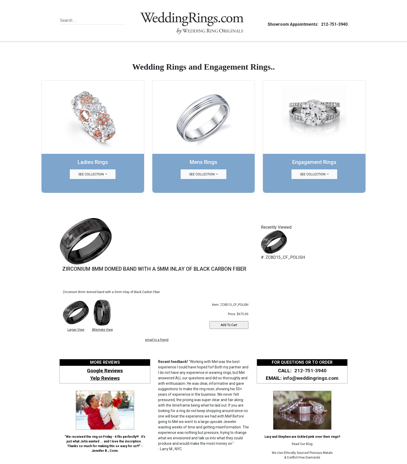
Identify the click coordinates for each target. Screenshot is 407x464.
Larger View (75, 330)
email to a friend (156, 340)
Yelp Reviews (105, 378)
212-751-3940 (334, 24)
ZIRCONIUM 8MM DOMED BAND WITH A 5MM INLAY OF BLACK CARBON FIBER (154, 269)
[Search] (83, 20)
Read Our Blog (302, 444)
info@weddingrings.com (310, 378)
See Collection (91, 174)
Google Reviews (105, 371)
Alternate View (102, 330)
